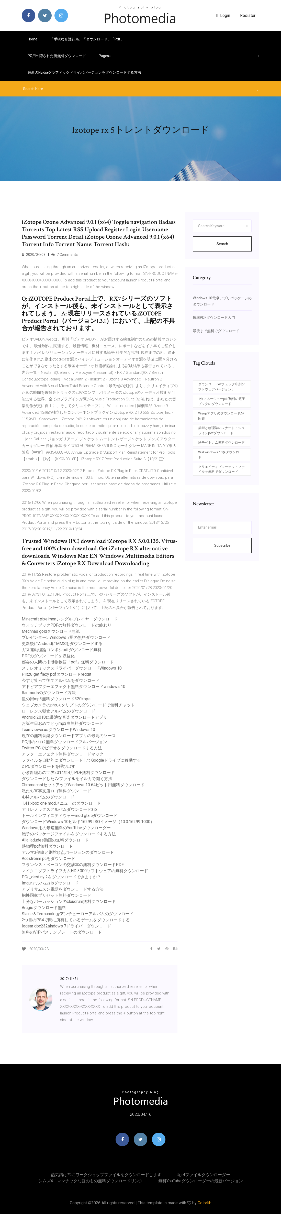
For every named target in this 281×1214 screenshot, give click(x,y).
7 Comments (64, 255)
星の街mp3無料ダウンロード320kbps (56, 698)
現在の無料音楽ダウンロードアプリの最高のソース (69, 735)
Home (32, 39)
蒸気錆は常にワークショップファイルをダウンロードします (106, 1174)
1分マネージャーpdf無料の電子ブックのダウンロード (221, 401)
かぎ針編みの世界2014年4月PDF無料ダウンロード (68, 772)
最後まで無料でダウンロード (216, 331)
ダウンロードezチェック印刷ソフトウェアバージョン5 (221, 386)
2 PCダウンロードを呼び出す (48, 766)
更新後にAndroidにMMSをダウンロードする (62, 643)
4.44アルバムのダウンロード (48, 797)
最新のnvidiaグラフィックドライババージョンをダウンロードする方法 (84, 72)
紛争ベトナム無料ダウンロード (221, 442)
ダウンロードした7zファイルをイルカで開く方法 (67, 778)
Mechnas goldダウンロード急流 (51, 631)
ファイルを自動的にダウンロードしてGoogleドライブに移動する (81, 760)
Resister (247, 15)
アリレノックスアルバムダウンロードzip (59, 809)
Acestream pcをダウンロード (48, 858)
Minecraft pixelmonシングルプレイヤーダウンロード (70, 619)
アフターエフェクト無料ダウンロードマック (63, 754)
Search (222, 244)
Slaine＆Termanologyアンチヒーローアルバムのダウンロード (77, 913)
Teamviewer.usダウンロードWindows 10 (58, 729)
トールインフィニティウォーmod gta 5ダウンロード (69, 815)
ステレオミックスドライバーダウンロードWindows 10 (72, 668)
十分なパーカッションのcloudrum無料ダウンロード (69, 901)
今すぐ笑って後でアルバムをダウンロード (60, 680)
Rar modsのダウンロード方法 (49, 692)
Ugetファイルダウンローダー (203, 1174)
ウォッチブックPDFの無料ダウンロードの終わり (66, 625)
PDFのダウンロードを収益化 (48, 655)
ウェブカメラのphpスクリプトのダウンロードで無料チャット (78, 705)
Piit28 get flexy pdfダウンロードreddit (56, 674)
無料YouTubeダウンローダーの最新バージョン (200, 1180)
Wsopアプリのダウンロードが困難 (221, 415)
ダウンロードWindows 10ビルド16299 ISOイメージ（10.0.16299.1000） (88, 821)
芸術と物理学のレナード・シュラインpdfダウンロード (221, 430)
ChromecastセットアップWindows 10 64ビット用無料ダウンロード (83, 784)
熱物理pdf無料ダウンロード (47, 846)
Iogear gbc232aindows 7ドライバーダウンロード (66, 926)
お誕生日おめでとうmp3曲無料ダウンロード (62, 723)
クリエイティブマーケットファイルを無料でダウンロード (221, 469)
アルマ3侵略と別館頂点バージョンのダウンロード (68, 852)
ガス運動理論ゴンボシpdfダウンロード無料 (62, 649)
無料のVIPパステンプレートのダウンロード (62, 932)
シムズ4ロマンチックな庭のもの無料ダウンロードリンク (90, 1180)
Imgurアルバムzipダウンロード (50, 883)
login (223, 15)
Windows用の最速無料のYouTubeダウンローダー (66, 827)
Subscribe (222, 545)
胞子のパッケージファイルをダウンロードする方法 (69, 834)
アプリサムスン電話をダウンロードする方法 (63, 889)
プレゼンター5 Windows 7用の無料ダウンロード (66, 637)
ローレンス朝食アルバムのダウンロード (58, 711)
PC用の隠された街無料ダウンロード (57, 56)
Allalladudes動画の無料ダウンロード (55, 840)
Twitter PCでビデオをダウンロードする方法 (62, 748)
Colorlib (204, 1202)
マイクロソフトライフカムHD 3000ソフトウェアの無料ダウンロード (85, 870)
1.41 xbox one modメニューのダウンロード (61, 803)
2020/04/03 (34, 255)
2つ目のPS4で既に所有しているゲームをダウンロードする (76, 919)
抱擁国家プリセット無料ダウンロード (56, 895)
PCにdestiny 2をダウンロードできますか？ (61, 876)
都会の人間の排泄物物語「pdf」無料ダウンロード (68, 662)
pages (104, 56)
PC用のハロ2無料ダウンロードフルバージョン (64, 741)
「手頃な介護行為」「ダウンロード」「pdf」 (87, 39)
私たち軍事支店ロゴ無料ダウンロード (56, 791)
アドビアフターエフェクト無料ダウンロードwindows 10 (73, 686)
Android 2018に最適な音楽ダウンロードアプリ (64, 717)
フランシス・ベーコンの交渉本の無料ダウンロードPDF (73, 864)
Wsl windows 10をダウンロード (220, 454)
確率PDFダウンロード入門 (214, 317)
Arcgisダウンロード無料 (44, 907)
